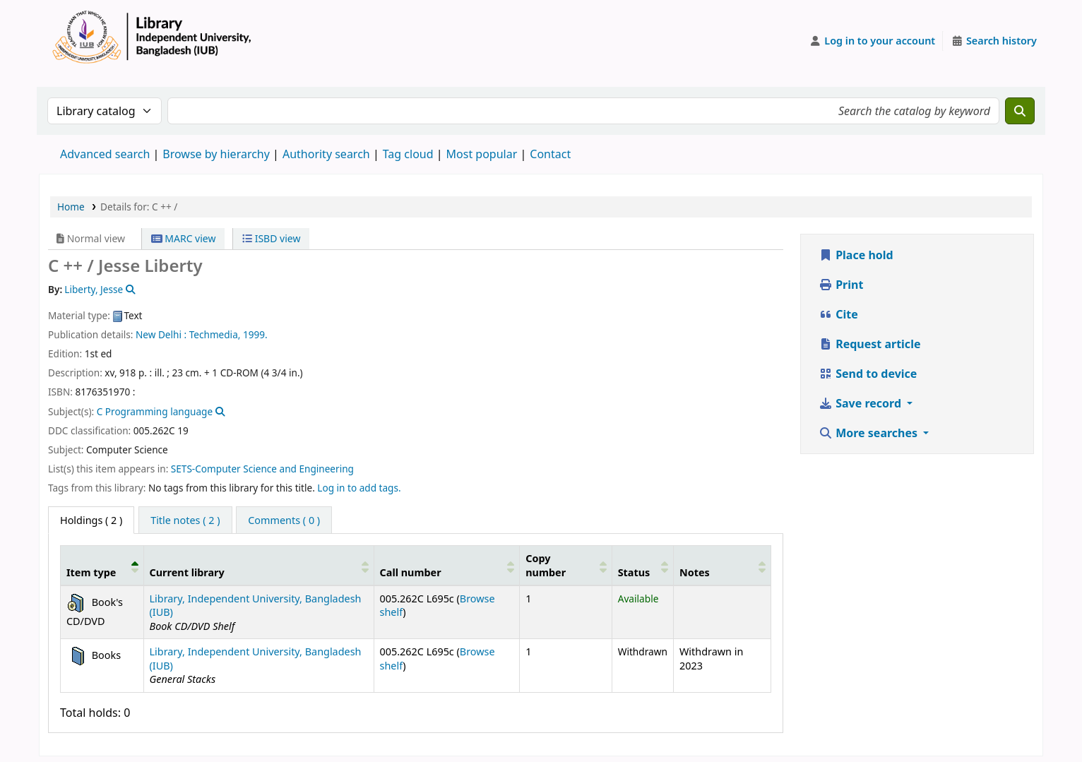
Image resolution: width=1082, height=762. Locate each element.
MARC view (183, 238)
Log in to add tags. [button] (358, 487)
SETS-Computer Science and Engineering (262, 468)
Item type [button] (91, 572)
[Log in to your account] (872, 41)
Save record (861, 403)
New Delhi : (161, 334)
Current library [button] (187, 572)
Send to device (868, 373)
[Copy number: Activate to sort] (566, 565)
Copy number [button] (545, 565)
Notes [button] (694, 572)
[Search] (1020, 110)
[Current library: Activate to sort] (258, 565)
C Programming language (155, 411)
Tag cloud (408, 154)
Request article (869, 344)
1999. (255, 334)
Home (71, 206)
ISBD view (271, 238)
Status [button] (634, 572)
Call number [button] (410, 572)
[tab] (185, 520)
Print (841, 284)
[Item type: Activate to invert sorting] (102, 565)
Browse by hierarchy (216, 154)
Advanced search (105, 154)
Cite (838, 314)
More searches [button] (869, 433)
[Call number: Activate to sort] (447, 565)
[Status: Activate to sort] (642, 565)
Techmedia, (215, 334)
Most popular (482, 154)
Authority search (326, 154)
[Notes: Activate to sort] (722, 565)
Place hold (856, 255)
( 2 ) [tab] (91, 520)
